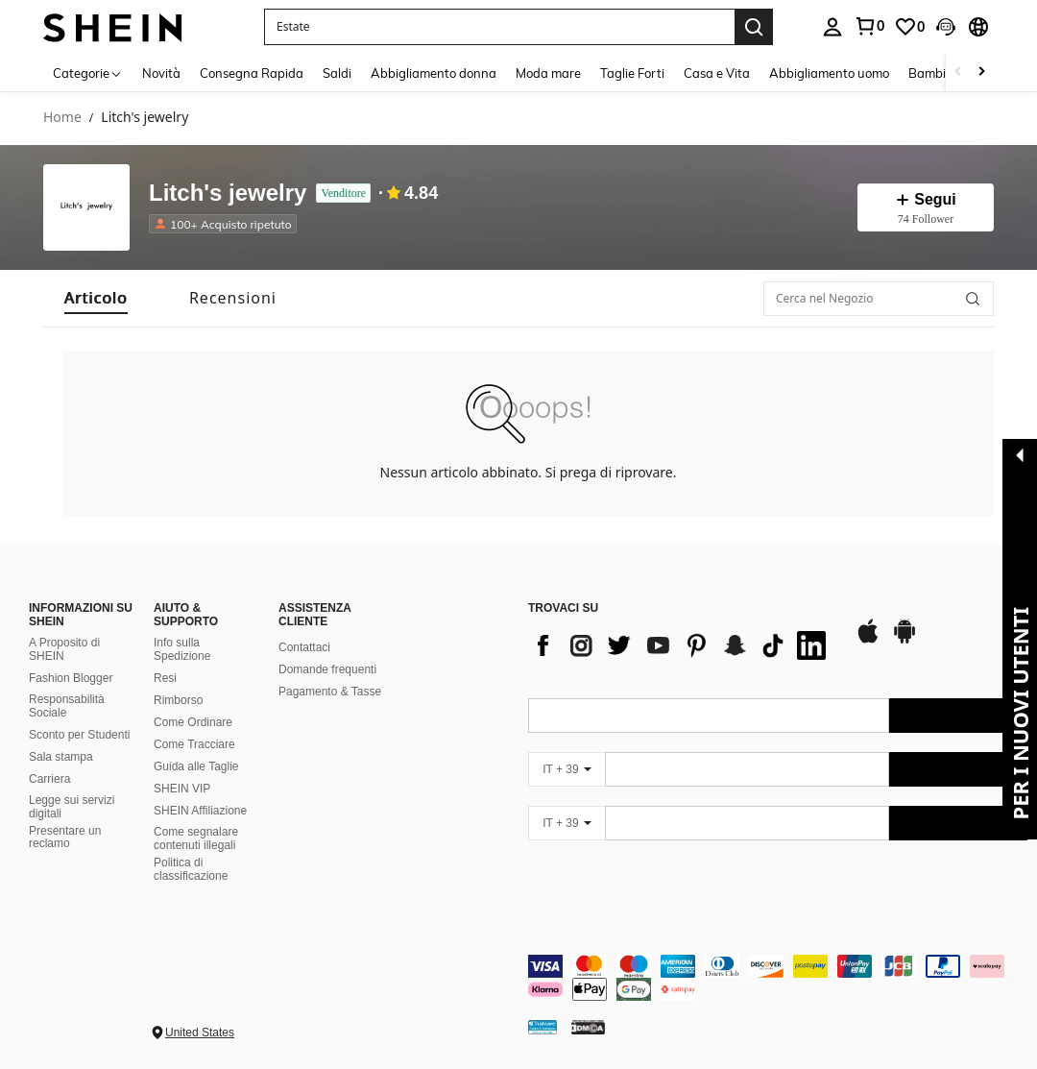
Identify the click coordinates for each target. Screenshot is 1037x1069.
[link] (869, 25)
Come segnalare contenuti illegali (196, 838)
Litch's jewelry (227, 194)
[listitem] (226, 223)
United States (199, 1032)
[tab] (96, 298)
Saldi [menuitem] (337, 73)
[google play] (904, 640)
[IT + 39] (566, 769)
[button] (499, 27)
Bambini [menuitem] (932, 73)
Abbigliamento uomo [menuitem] (829, 73)
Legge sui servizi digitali (71, 806)
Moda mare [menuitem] (548, 73)
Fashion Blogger (70, 678)
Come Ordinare (193, 722)
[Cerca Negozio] (972, 298)
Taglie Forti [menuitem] (632, 73)
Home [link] (62, 117)
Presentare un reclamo (65, 837)
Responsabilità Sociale (67, 705)
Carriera (49, 779)
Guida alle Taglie (196, 766)
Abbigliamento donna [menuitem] (433, 73)
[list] (681, 645)
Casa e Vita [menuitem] (717, 73)
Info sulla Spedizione (182, 649)
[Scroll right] (981, 72)
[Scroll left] (958, 72)
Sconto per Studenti (79, 734)
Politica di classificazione (191, 869)
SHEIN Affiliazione (200, 810)
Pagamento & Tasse (329, 691)
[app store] (868, 640)
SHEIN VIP (182, 788)
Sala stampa (61, 757)
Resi (165, 678)
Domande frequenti (327, 669)
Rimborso (178, 700)
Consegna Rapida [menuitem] (251, 73)
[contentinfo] (777, 978)
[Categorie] (88, 72)
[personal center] (832, 26)
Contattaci (304, 647)
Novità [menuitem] (161, 73)
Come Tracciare (194, 744)
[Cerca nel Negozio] (878, 298)
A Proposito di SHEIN (64, 649)
